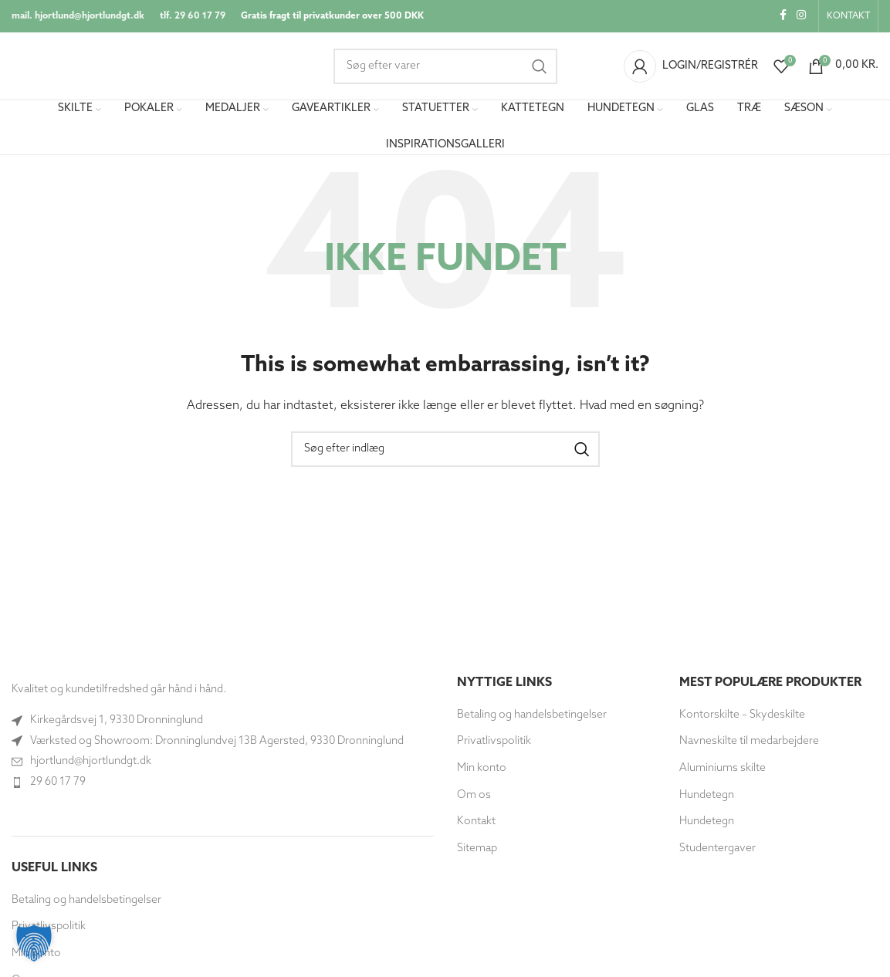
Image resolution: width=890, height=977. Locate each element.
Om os (474, 797)
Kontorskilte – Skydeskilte (742, 716)
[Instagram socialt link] (801, 16)
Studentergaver (717, 850)
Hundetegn (706, 797)
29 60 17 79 (58, 783)
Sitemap (477, 850)
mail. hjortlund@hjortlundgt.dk (78, 16)
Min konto (481, 770)
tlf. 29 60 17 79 (192, 16)
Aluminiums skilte (722, 770)
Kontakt (476, 824)
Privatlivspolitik (494, 743)
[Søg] (445, 67)
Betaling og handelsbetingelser (86, 902)
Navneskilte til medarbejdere (749, 743)
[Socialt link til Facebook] (782, 16)
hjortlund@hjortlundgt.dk (90, 763)
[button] (34, 943)
